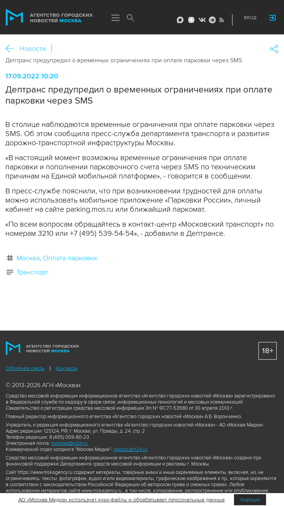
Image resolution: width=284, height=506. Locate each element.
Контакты (66, 368)
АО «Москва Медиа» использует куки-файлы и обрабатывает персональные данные (121, 499)
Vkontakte (202, 20)
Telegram (211, 20)
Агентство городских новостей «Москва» (49, 17)
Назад (12, 49)
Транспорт (32, 272)
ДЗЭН (191, 20)
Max (180, 20)
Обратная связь (25, 368)
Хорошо (250, 499)
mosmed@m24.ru (69, 443)
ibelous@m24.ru (130, 449)
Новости (32, 48)
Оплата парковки (70, 258)
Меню (115, 18)
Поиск (130, 18)
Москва (28, 258)
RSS (221, 20)
